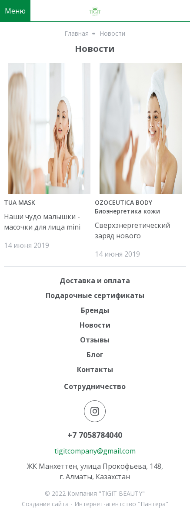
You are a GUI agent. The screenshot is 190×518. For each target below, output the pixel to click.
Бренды (95, 310)
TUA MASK (19, 202)
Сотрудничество (95, 386)
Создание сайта (45, 504)
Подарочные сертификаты (95, 295)
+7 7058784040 (94, 435)
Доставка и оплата (95, 280)
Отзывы (95, 340)
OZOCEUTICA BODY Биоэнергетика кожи (127, 206)
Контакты (95, 369)
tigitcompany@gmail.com (95, 450)
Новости (95, 325)
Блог (95, 354)
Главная (76, 33)
